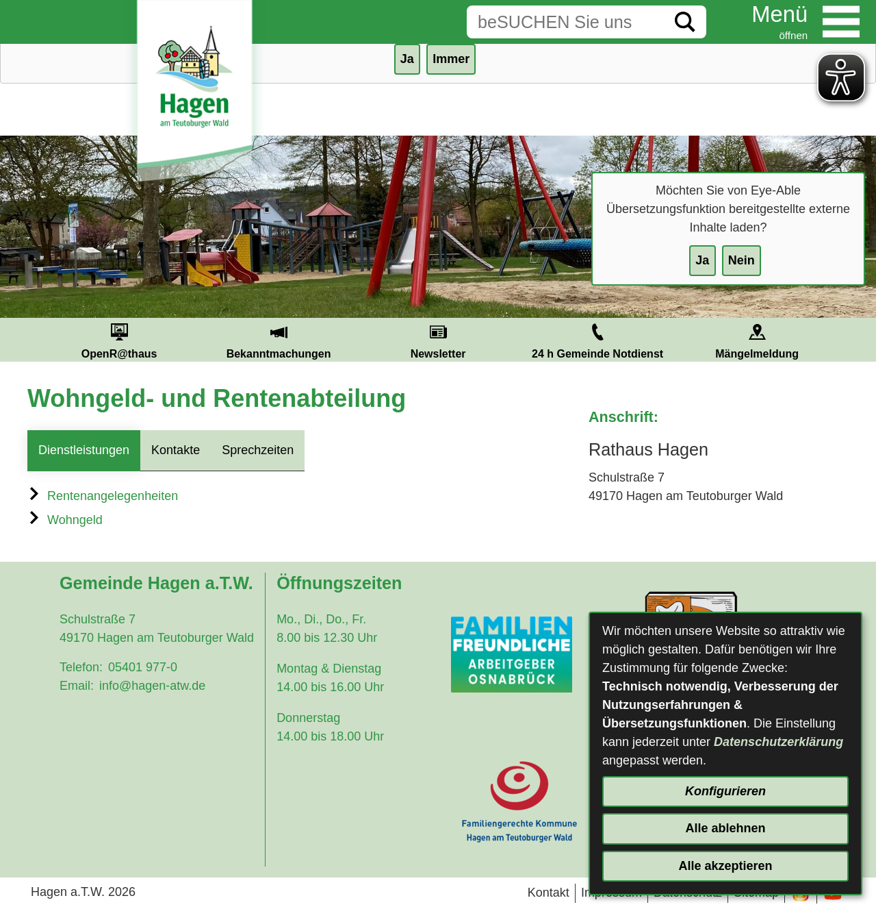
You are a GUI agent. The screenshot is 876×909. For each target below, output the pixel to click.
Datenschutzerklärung (778, 742)
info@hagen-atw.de (152, 686)
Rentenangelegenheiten (102, 496)
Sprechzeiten (258, 450)
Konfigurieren (725, 791)
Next (853, 340)
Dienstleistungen (83, 450)
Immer (451, 59)
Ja (702, 260)
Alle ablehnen (725, 828)
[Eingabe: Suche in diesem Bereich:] (565, 21)
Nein (741, 260)
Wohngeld (65, 520)
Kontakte (175, 450)
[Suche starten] (685, 21)
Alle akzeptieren (725, 866)
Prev (23, 340)
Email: (77, 686)
